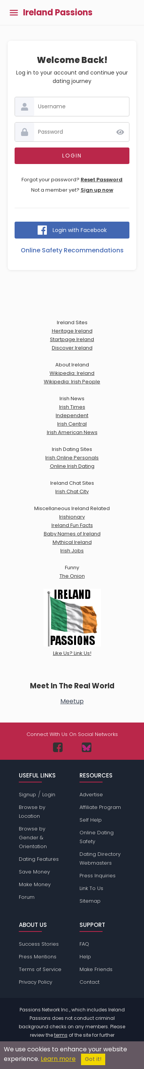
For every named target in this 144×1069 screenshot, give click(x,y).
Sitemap (90, 901)
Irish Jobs (72, 550)
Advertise (91, 794)
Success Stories (39, 944)
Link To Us (91, 888)
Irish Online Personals (72, 457)
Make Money (35, 884)
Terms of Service (40, 969)
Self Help (90, 820)
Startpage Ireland (72, 339)
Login (48, 794)
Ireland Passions (58, 12)
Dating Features (39, 859)
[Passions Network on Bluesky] (86, 747)
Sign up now (97, 190)
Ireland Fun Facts (72, 525)
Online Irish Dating (72, 466)
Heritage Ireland (72, 331)
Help (85, 956)
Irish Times (72, 407)
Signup (27, 794)
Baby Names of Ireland (72, 533)
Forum (27, 897)
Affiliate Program (100, 807)
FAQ (84, 944)
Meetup (72, 701)
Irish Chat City (72, 491)
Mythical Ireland (72, 542)
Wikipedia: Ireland (72, 373)
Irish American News (72, 432)
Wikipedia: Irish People (72, 381)
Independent (72, 415)
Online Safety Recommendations (72, 250)
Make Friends (96, 969)
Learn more (58, 1058)
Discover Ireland (72, 347)
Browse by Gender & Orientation (33, 837)
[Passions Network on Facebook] (58, 747)
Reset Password (101, 179)
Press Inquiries (97, 875)
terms (61, 1035)
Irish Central (72, 424)
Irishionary (72, 516)
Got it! (93, 1059)
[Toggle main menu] (14, 12)
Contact (89, 982)
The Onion (72, 576)
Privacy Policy (35, 982)
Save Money (34, 871)
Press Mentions (37, 956)
